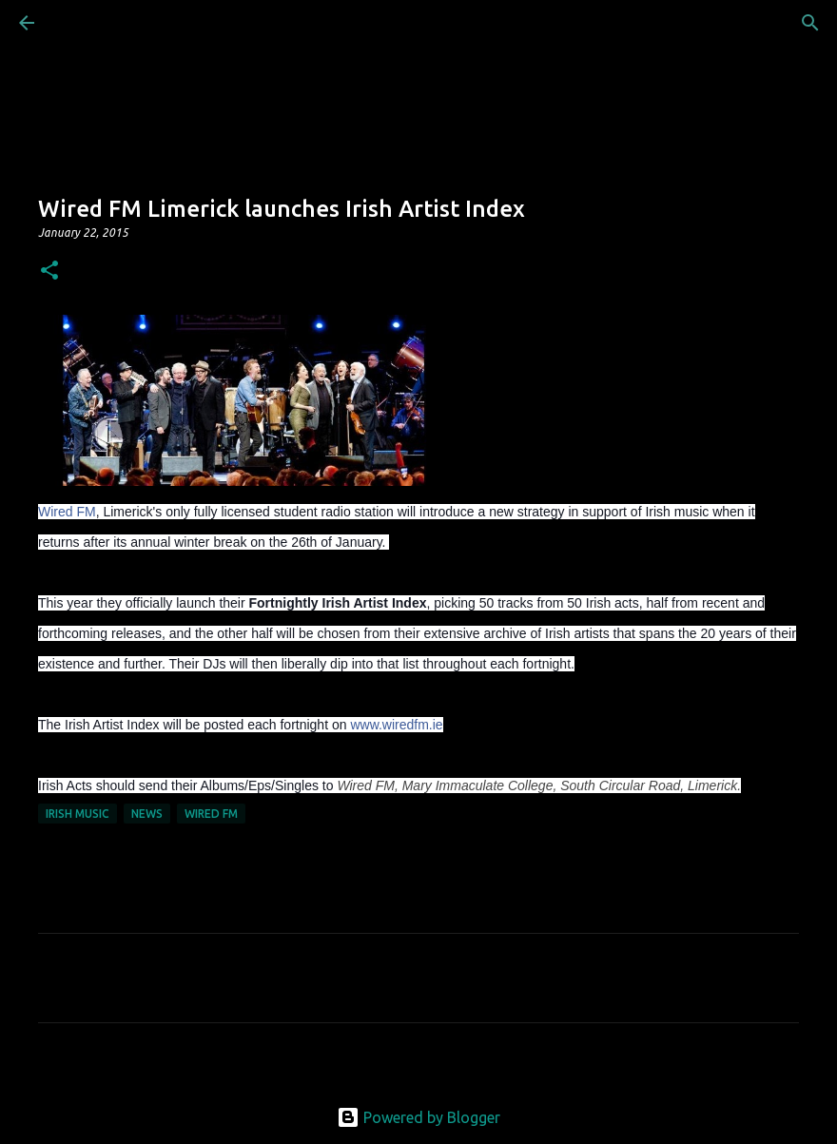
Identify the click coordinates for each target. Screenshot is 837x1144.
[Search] (79, 23)
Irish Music (77, 813)
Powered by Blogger (418, 1117)
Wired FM (67, 511)
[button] (49, 271)
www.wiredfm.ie (396, 724)
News (147, 813)
